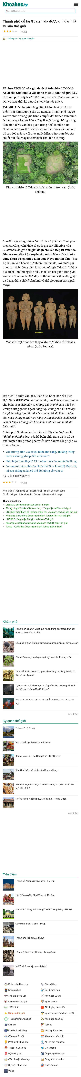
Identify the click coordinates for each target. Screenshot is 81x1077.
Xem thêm (73, 714)
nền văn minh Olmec (29, 494)
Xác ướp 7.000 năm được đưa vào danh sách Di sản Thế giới (36, 523)
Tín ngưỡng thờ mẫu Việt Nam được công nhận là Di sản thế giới (38, 508)
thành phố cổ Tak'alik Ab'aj (28, 490)
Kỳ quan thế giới (26, 39)
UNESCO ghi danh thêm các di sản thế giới (27, 504)
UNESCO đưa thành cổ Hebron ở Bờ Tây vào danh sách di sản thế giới (41, 512)
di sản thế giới (10, 494)
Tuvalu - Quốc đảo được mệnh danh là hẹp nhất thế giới (34, 526)
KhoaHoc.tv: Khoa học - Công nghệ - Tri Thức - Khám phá (18, 4)
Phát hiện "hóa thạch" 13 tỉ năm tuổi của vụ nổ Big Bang (41, 461)
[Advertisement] (40, 63)
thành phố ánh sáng (54, 490)
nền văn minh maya (52, 494)
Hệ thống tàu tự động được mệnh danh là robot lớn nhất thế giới (38, 515)
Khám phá (12, 39)
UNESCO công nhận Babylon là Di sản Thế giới (29, 519)
